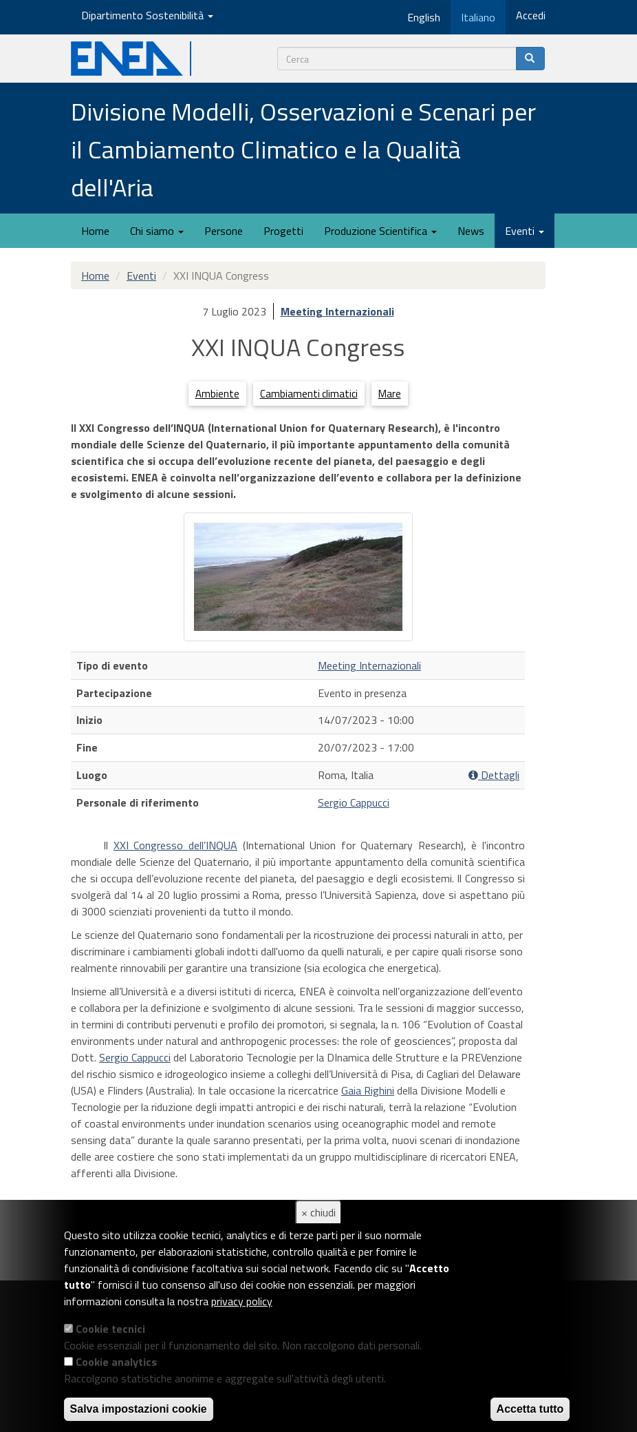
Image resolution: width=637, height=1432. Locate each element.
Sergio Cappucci (353, 802)
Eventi (524, 230)
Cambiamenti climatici (309, 394)
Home (95, 230)
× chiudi (318, 1212)
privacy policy (241, 1301)
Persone (223, 230)
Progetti (283, 230)
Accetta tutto (530, 1409)
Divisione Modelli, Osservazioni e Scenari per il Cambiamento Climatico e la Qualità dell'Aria (303, 149)
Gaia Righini (367, 1090)
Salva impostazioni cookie (138, 1409)
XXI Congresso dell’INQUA (175, 845)
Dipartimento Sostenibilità (147, 15)
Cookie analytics (116, 1361)
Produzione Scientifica (380, 230)
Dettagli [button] (493, 775)
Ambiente (217, 394)
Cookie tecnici (110, 1328)
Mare (389, 394)
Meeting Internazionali (337, 311)
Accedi (531, 15)
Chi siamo (157, 230)
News (470, 230)
